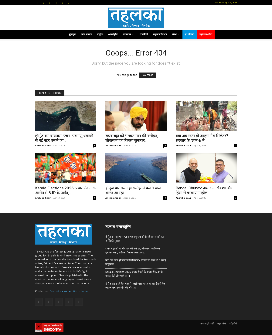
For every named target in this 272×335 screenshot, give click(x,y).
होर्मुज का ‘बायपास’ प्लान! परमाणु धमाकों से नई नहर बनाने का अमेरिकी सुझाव (134, 238)
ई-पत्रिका (189, 34)
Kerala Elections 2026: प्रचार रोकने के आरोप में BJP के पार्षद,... (65, 190)
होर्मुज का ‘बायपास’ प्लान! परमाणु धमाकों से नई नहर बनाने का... (64, 138)
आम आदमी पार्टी (207, 323)
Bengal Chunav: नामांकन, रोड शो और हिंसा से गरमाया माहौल (204, 190)
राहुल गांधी (221, 323)
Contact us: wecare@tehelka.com (70, 291)
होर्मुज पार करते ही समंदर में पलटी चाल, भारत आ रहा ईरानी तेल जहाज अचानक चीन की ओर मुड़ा (135, 285)
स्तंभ (175, 34)
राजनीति (144, 34)
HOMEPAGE (147, 75)
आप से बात (86, 34)
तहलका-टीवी (205, 34)
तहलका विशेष (160, 34)
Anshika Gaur (43, 145)
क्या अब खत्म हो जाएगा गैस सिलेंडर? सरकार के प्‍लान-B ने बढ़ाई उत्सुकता (135, 262)
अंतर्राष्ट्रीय (112, 34)
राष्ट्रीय (100, 34)
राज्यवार (128, 34)
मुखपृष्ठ (72, 34)
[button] (38, 2)
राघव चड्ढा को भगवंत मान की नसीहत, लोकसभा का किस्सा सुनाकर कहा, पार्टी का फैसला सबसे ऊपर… (133, 250)
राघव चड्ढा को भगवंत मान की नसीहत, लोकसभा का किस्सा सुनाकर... (131, 138)
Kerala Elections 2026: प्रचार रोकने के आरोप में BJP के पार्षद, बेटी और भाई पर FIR (134, 273)
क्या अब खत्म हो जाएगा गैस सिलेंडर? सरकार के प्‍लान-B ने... (202, 138)
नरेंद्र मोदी (233, 323)
